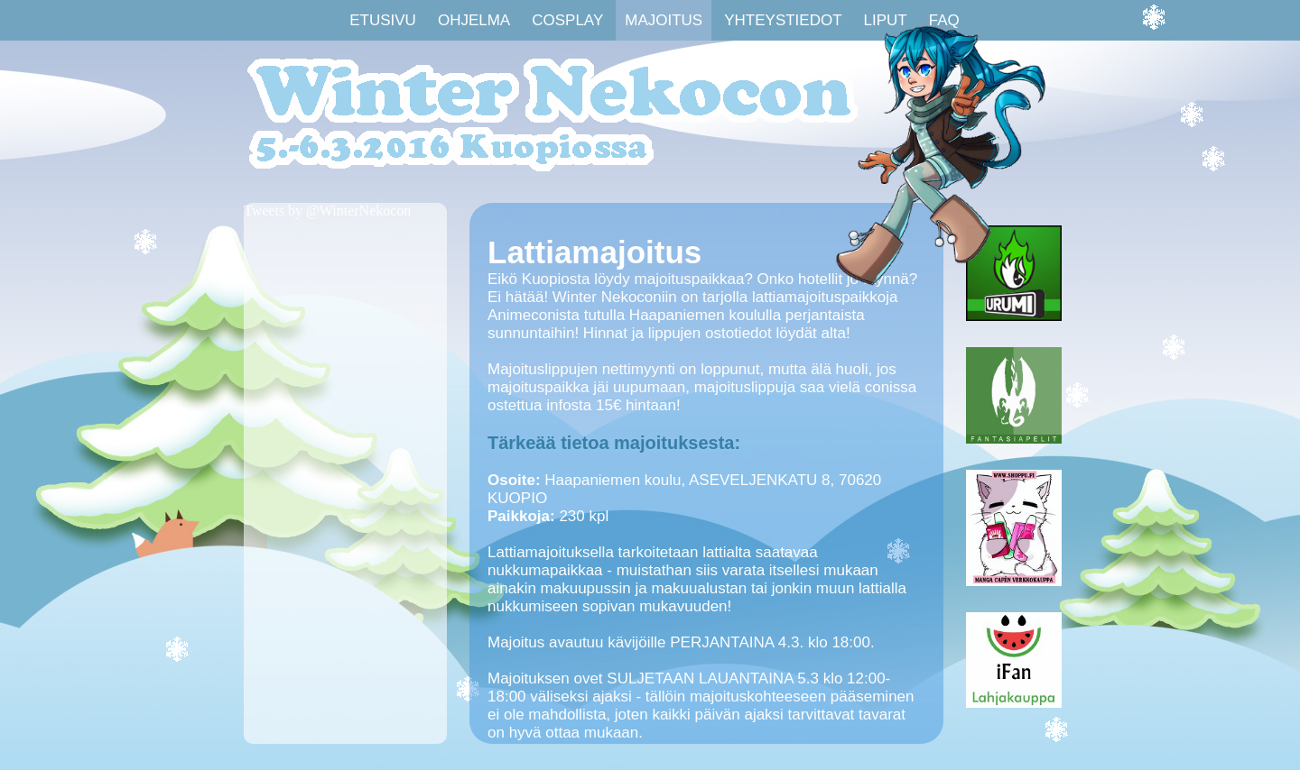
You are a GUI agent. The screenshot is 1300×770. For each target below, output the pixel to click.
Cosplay (567, 20)
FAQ (944, 20)
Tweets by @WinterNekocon (327, 210)
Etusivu (382, 20)
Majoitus (663, 20)
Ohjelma (474, 20)
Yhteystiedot (782, 20)
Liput (885, 20)
